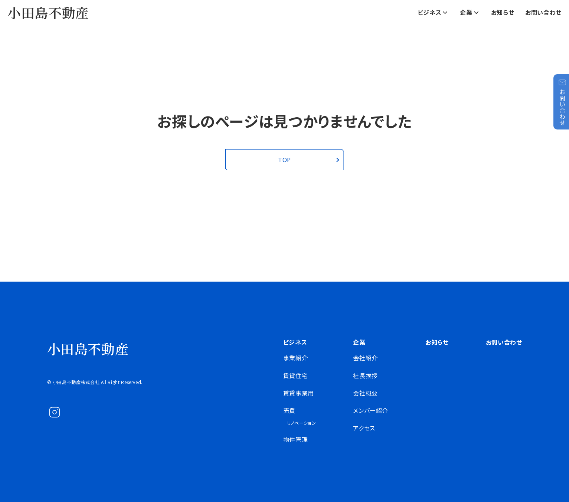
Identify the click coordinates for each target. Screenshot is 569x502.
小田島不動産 (48, 12)
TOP (284, 159)
